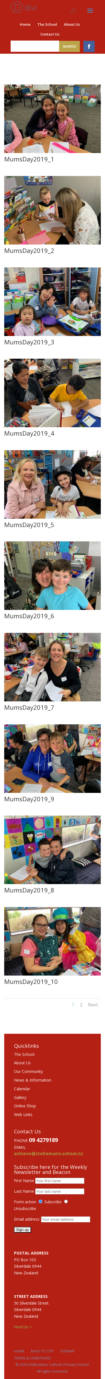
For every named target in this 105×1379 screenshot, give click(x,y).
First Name (24, 1180)
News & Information (32, 1080)
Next (93, 1005)
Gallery (20, 1097)
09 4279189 (43, 1140)
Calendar (22, 1088)
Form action (25, 1201)
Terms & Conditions (32, 1358)
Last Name (24, 1191)
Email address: (27, 1219)
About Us (72, 24)
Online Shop (25, 1105)
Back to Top (42, 1351)
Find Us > (23, 1326)
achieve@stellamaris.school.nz (48, 1153)
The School (47, 24)
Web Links (23, 1114)
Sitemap (67, 1351)
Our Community (28, 1071)
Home (25, 24)
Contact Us (49, 34)
